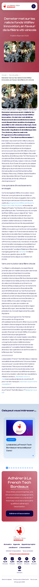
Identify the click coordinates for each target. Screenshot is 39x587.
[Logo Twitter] (26, 561)
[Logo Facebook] (5, 561)
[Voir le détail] (19, 437)
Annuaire (8, 544)
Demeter (22, 252)
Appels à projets (28, 544)
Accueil (4, 75)
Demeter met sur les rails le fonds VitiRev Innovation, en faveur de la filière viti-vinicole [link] (18, 79)
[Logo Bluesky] (34, 561)
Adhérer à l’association (19, 514)
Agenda (16, 544)
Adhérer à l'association (13, 551)
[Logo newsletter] (19, 569)
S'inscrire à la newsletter (20, 554)
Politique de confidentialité (21, 579)
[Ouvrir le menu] (34, 6)
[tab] (7, 468)
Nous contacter (28, 551)
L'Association (24, 547)
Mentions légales (7, 579)
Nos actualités (14, 75)
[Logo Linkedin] (19, 561)
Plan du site (33, 579)
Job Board (13, 547)
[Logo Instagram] (12, 561)
